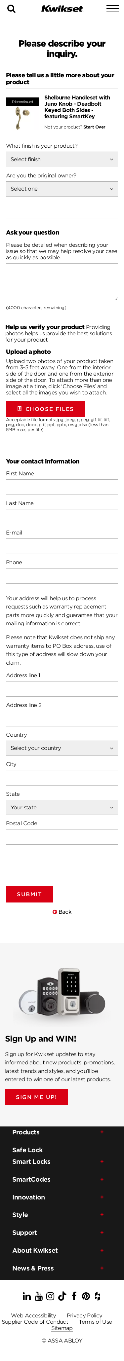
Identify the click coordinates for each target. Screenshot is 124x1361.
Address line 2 (23, 705)
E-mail (14, 533)
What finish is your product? (41, 146)
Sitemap (62, 1328)
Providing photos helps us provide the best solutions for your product (58, 333)
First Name (20, 473)
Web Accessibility (33, 1315)
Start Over (94, 127)
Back (62, 912)
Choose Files (45, 409)
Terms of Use (95, 1322)
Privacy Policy (85, 1315)
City (11, 764)
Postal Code (21, 823)
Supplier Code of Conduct (35, 1322)
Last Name (19, 503)
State (13, 794)
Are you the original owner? (41, 175)
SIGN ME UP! (36, 1097)
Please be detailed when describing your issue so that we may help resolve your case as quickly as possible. (61, 251)
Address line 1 (23, 675)
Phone (14, 562)
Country (16, 735)
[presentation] (56, 863)
